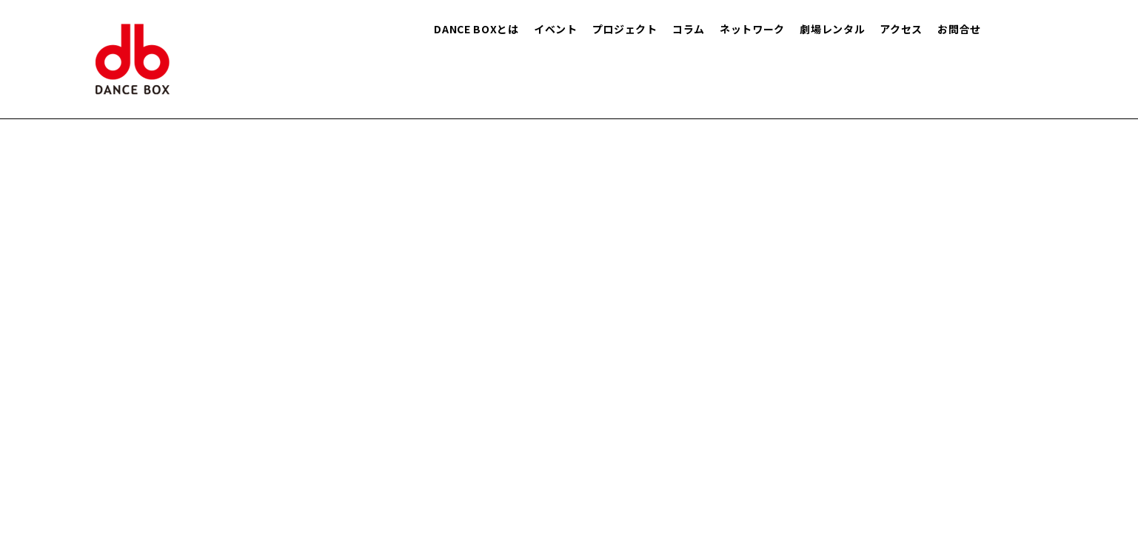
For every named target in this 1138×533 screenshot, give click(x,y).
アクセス (901, 28)
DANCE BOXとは (476, 28)
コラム (688, 28)
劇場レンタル (832, 28)
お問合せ (959, 28)
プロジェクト (624, 28)
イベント (556, 28)
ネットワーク (752, 28)
